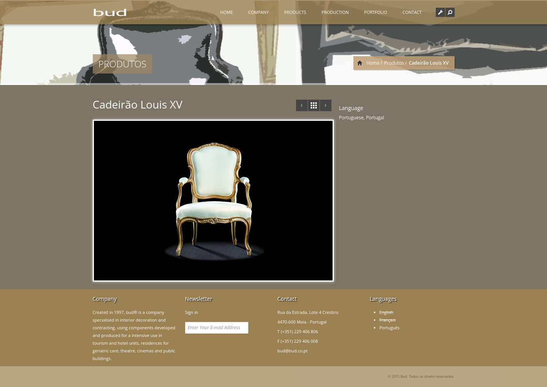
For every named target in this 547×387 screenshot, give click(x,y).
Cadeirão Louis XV (137, 104)
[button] (450, 12)
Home (226, 12)
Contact (412, 12)
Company (258, 12)
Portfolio (375, 12)
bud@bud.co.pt (293, 351)
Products (295, 12)
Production (335, 12)
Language (351, 108)
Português (390, 327)
